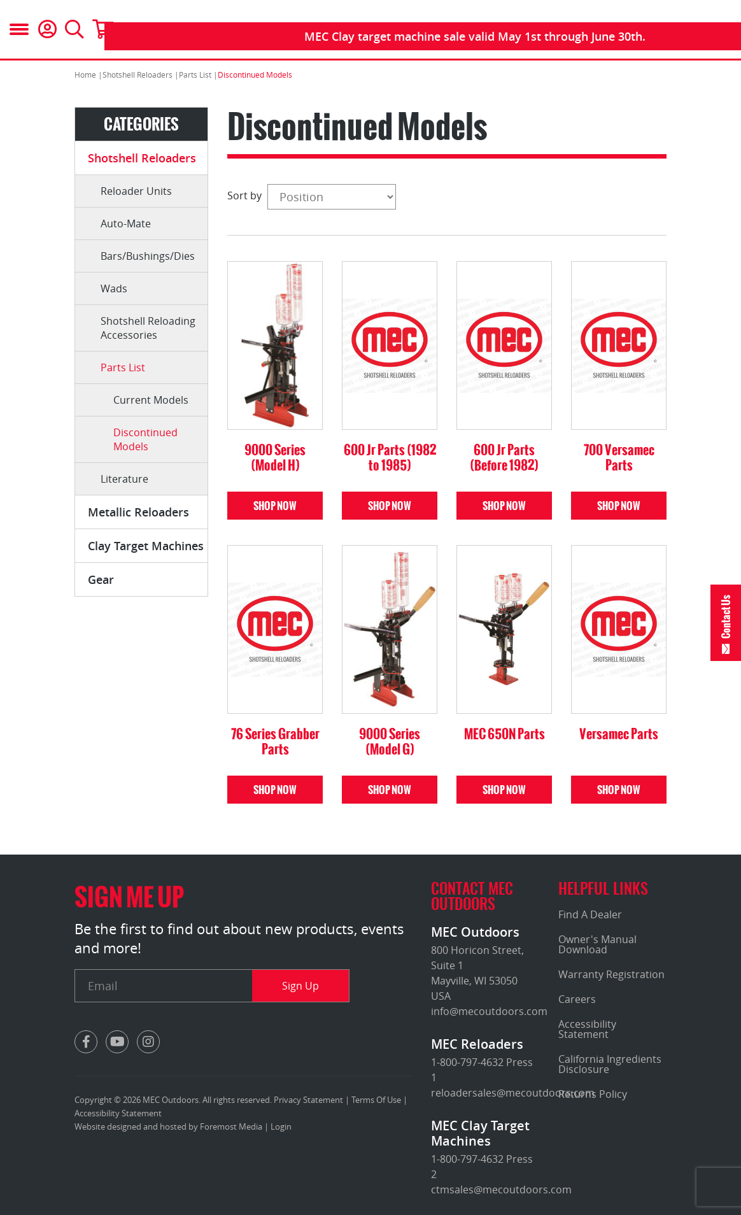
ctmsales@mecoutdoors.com (501, 1190)
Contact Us (725, 617)
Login (281, 1126)
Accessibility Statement (118, 1113)
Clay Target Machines (146, 545)
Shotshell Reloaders (142, 158)
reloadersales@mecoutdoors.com (513, 1093)
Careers (577, 999)
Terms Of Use (376, 1099)
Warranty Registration (611, 974)
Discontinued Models (145, 439)
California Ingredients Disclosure (609, 1064)
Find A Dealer (590, 914)
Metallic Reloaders (138, 512)
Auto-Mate (126, 224)
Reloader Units (136, 191)
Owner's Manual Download (597, 944)
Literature (124, 479)
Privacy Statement (308, 1099)
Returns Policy (592, 1094)
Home (85, 74)
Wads (114, 288)
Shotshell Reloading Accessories (148, 328)
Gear (101, 579)
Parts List (123, 367)
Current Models (150, 400)
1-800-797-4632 (467, 1062)
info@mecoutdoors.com (489, 1011)
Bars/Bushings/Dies (148, 256)
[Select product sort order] (331, 197)
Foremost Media (231, 1126)
